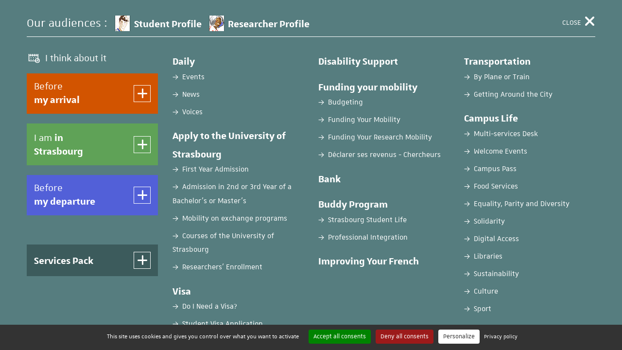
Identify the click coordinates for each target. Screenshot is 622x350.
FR (506, 16)
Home (36, 76)
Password (82, 292)
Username (82, 253)
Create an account (456, 212)
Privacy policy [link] (501, 336)
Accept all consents (339, 336)
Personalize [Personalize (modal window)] (459, 336)
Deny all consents (404, 336)
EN (531, 16)
